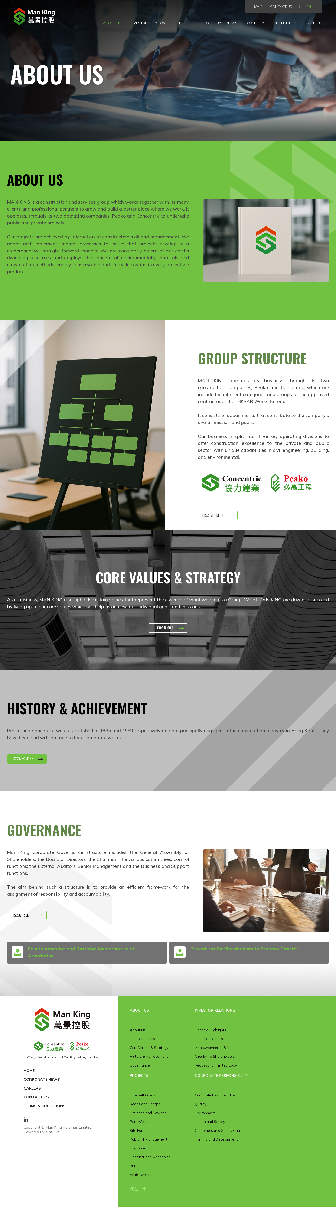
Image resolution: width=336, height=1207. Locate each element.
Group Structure (143, 1038)
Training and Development (216, 1139)
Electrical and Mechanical (150, 1157)
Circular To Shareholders (215, 1056)
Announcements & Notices (217, 1047)
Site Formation (142, 1130)
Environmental (141, 1148)
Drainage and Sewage (148, 1112)
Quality (200, 1104)
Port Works (139, 1121)
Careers (314, 22)
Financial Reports (209, 1038)
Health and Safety (210, 1121)
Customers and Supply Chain (219, 1130)
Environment (205, 1112)
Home (257, 6)
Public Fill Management (148, 1139)
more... (134, 1189)
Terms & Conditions (44, 1105)
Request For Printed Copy (216, 1065)
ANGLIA (52, 1131)
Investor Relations (149, 22)
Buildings (137, 1165)
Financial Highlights (210, 1030)
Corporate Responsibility (272, 22)
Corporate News (220, 22)
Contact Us (281, 6)
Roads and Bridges (145, 1104)
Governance (140, 1065)
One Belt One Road (146, 1095)
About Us (112, 22)
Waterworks (140, 1174)
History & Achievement (149, 1056)
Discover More (213, 515)
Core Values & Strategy (149, 1047)
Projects (186, 22)
